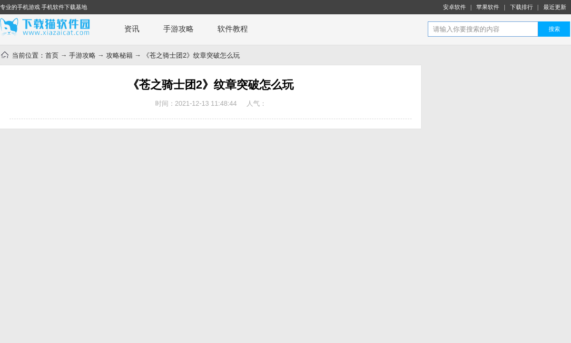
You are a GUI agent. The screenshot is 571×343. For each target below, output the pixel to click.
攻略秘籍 (119, 55)
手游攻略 (178, 29)
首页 (52, 55)
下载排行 (521, 7)
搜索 (554, 29)
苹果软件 (487, 7)
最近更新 (554, 7)
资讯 (131, 29)
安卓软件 (454, 7)
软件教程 (232, 29)
